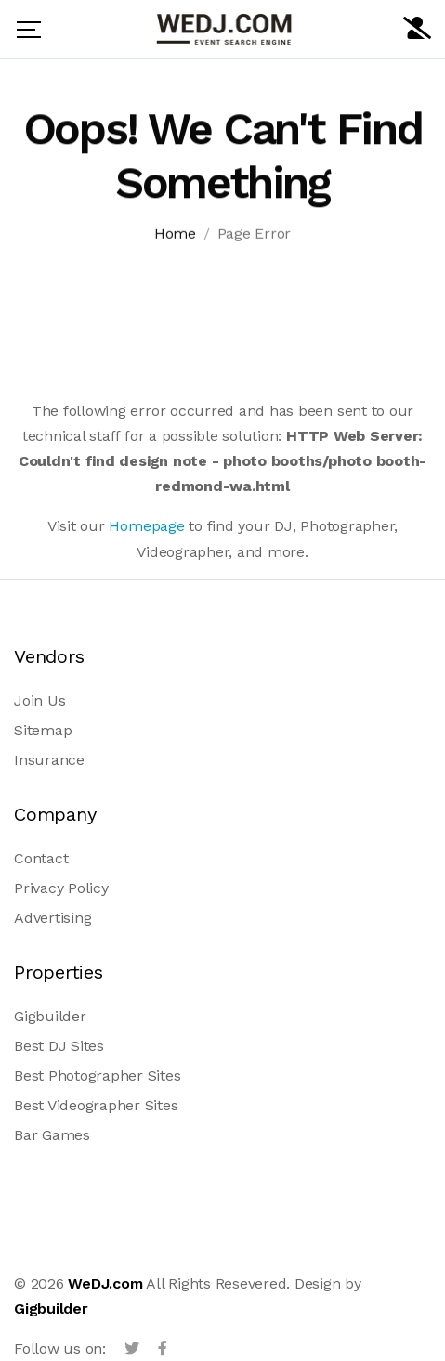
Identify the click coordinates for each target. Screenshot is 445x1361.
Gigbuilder (50, 1016)
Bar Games (52, 1135)
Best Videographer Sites (95, 1105)
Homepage (146, 526)
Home (175, 236)
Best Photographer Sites (97, 1075)
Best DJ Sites (59, 1046)
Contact (41, 858)
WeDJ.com (105, 1283)
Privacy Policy (61, 888)
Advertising (52, 918)
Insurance (49, 760)
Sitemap (43, 730)
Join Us (39, 700)
